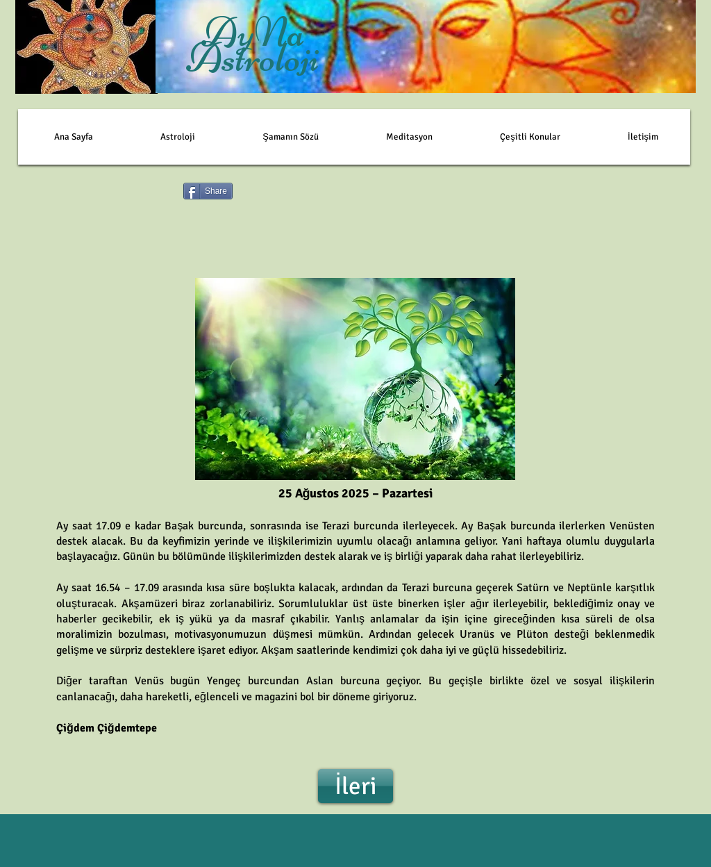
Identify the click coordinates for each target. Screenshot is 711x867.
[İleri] (355, 786)
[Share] (208, 191)
